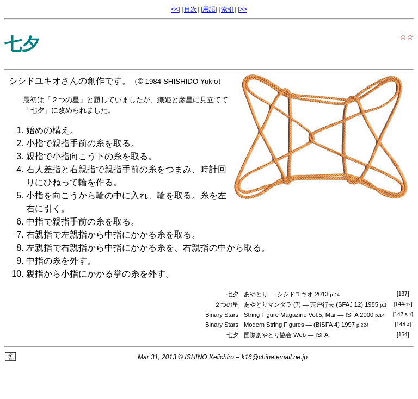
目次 (190, 9)
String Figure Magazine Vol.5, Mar (290, 314)
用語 (209, 9)
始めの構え (48, 130)
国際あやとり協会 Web (275, 335)
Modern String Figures (274, 324)
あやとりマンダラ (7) (272, 304)
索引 (227, 9)
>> (243, 9)
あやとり (256, 294)
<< (175, 9)
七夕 (232, 335)
